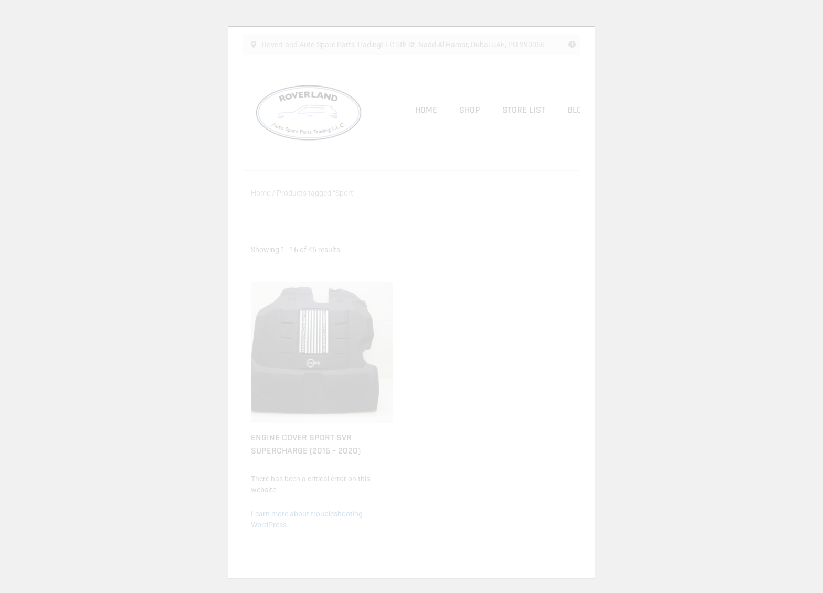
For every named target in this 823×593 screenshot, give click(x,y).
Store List (523, 110)
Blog (577, 110)
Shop (469, 110)
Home (426, 110)
